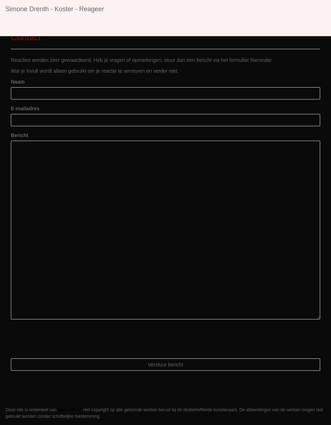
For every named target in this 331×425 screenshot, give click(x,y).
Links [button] (154, 27)
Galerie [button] (125, 27)
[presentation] (66, 339)
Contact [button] (183, 27)
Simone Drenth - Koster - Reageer (54, 9)
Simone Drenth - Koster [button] (38, 27)
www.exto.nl (69, 409)
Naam (18, 82)
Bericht (19, 135)
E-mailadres (25, 108)
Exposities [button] (90, 27)
